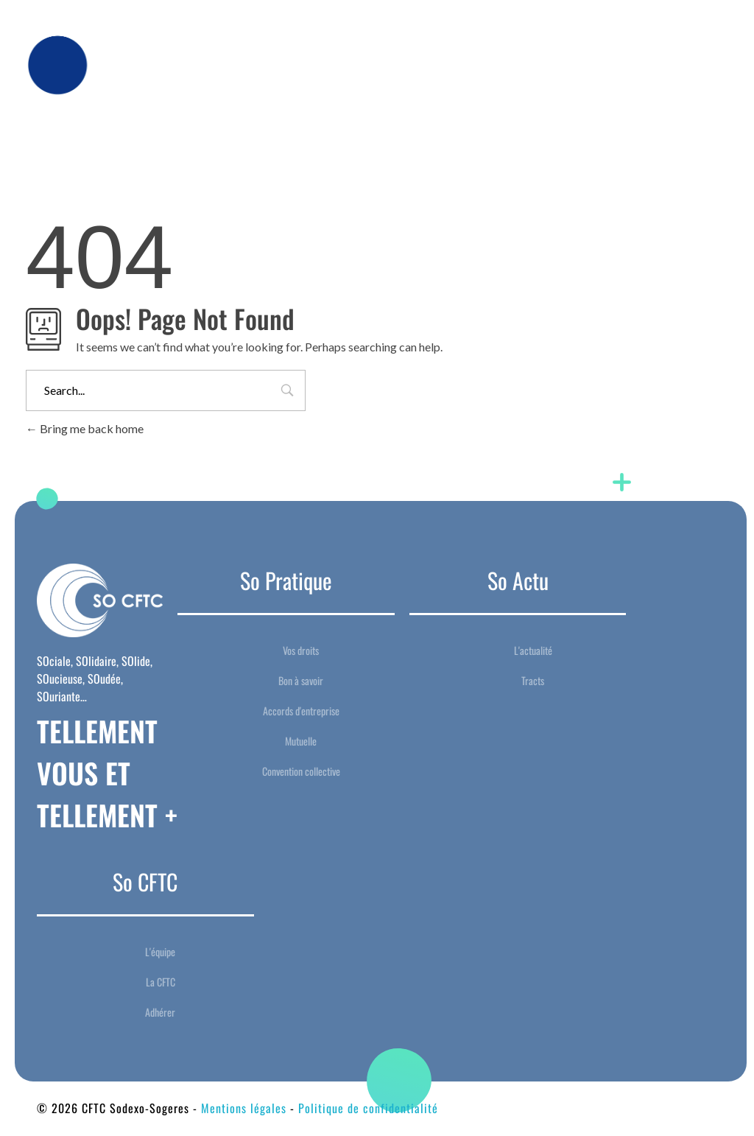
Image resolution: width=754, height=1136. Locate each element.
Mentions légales (243, 1108)
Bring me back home (85, 428)
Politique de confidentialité (368, 1108)
